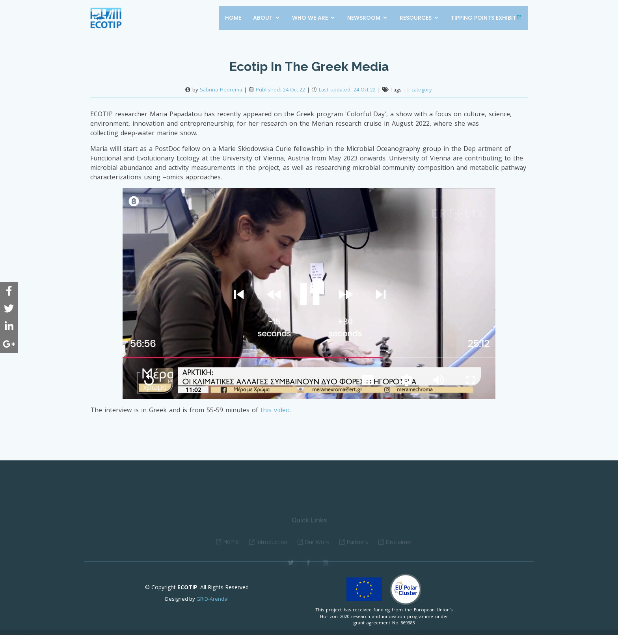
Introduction (271, 548)
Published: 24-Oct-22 (280, 89)
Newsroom (363, 18)
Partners (357, 548)
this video (275, 410)
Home (233, 18)
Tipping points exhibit (486, 18)
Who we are (310, 18)
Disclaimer (398, 548)
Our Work (317, 548)
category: (422, 89)
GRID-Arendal (212, 598)
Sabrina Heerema (221, 89)
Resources (416, 18)
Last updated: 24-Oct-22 (348, 89)
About (263, 18)
